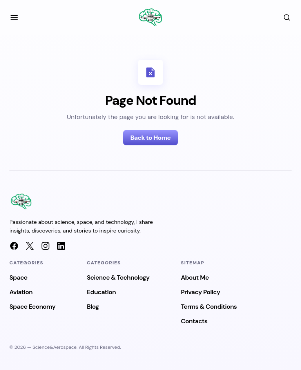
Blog (93, 306)
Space (18, 277)
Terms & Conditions (209, 306)
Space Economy (32, 306)
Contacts (194, 321)
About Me (195, 277)
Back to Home (150, 138)
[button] (14, 17)
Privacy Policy (200, 292)
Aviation (21, 292)
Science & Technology (118, 277)
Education (101, 292)
